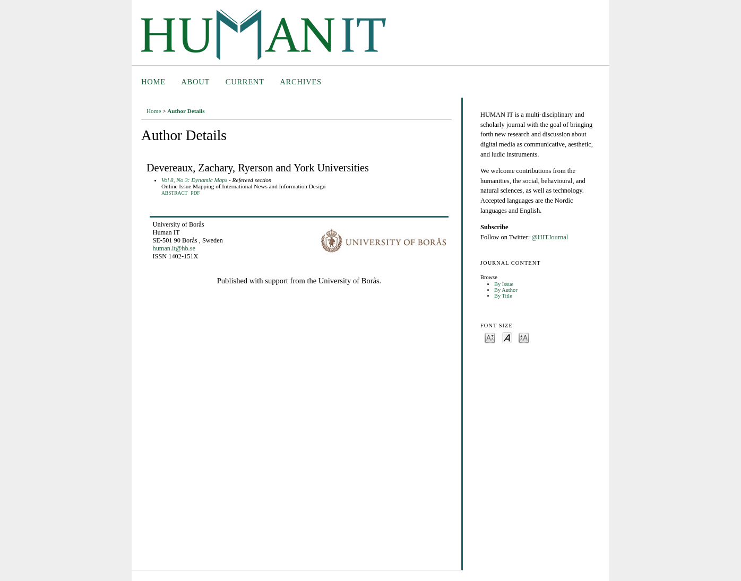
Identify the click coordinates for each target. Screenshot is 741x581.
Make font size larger (524, 337)
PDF (195, 193)
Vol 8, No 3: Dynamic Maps (194, 180)
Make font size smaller (490, 337)
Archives (301, 81)
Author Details (185, 111)
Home (153, 81)
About (195, 81)
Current (245, 81)
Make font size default (507, 337)
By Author (506, 290)
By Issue (503, 284)
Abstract (174, 193)
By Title (503, 296)
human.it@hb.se (174, 248)
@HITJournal (549, 237)
